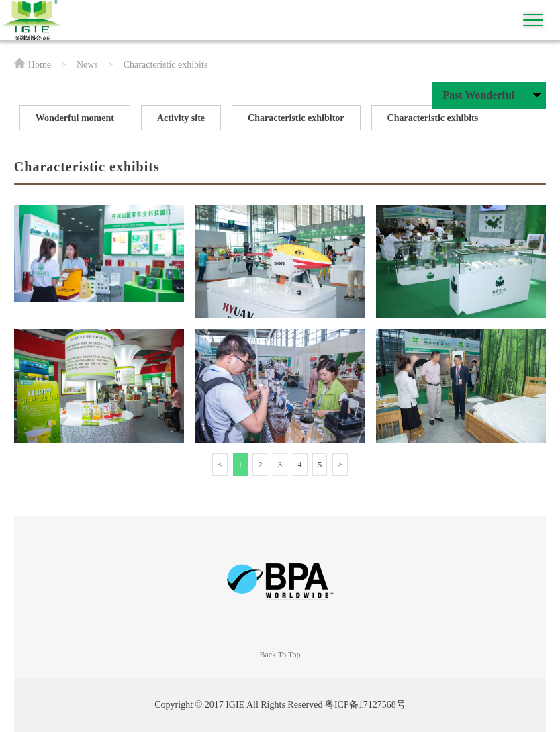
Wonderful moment (75, 118)
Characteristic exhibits (433, 118)
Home (39, 65)
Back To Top (279, 654)
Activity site (181, 118)
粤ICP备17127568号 (365, 705)
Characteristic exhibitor (296, 118)
